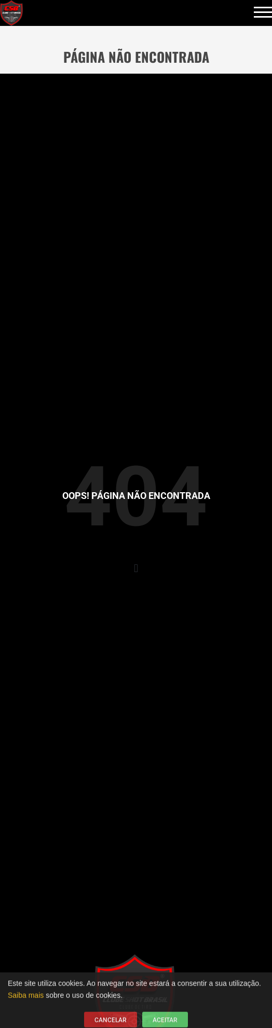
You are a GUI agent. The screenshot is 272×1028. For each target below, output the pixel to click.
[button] (136, 568)
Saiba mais (26, 998)
